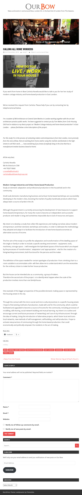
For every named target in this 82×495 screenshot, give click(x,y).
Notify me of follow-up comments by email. (22, 425)
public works (8, 353)
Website (6, 419)
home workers (69, 350)
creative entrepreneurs (34, 350)
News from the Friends (12, 359)
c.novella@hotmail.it (11, 171)
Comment (7, 377)
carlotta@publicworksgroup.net (15, 174)
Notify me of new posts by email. (18, 429)
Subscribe (9, 470)
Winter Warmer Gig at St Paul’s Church (64, 359)
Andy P (25, 52)
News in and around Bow (39, 52)
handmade (59, 350)
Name (6, 407)
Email (6, 413)
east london (49, 350)
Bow (5, 350)
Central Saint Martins (16, 350)
